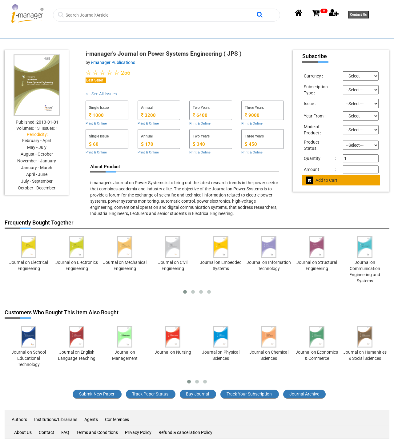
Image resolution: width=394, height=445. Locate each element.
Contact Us (358, 15)
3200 (148, 115)
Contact (46, 432)
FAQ (65, 432)
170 (147, 144)
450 (251, 144)
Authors (20, 419)
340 (199, 144)
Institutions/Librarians (55, 419)
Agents (91, 419)
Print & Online (96, 123)
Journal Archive (304, 393)
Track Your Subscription (249, 393)
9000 (252, 115)
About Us (23, 432)
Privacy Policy (138, 432)
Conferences (117, 419)
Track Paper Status (150, 393)
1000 (96, 115)
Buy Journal (197, 393)
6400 (200, 115)
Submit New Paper (97, 393)
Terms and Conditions (97, 432)
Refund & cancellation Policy (185, 432)
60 (93, 144)
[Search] (160, 15)
